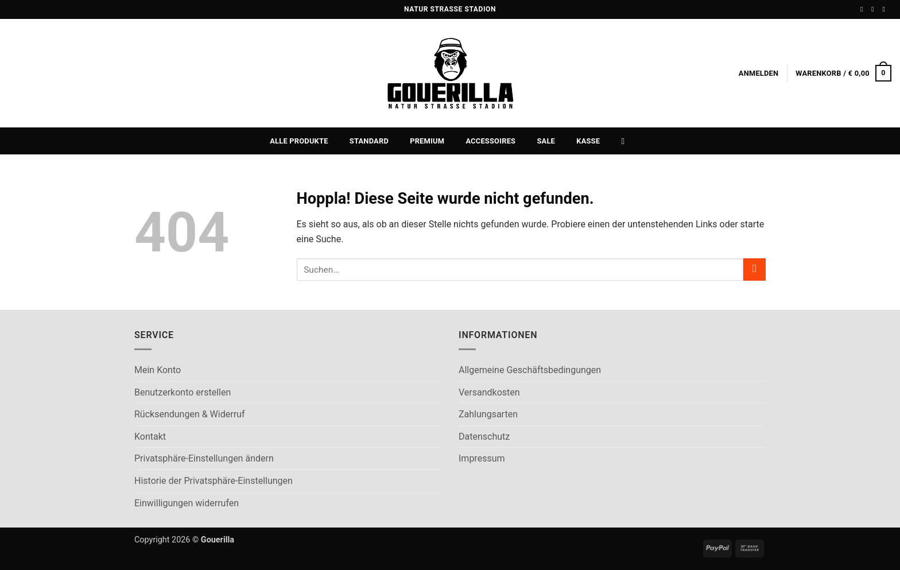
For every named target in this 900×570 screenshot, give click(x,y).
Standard (369, 141)
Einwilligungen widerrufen (186, 503)
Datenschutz (484, 436)
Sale (546, 141)
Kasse (588, 141)
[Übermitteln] (754, 269)
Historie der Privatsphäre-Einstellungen (213, 480)
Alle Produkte (299, 141)
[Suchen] (626, 141)
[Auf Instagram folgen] (874, 9)
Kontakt (150, 436)
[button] (759, 73)
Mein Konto (157, 370)
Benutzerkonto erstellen (182, 392)
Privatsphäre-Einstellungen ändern (204, 458)
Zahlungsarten (488, 414)
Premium (427, 141)
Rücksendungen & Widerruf (189, 414)
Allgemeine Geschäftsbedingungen (530, 370)
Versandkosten (489, 392)
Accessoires (490, 141)
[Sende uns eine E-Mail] (885, 9)
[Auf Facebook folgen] (863, 9)
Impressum (482, 458)
